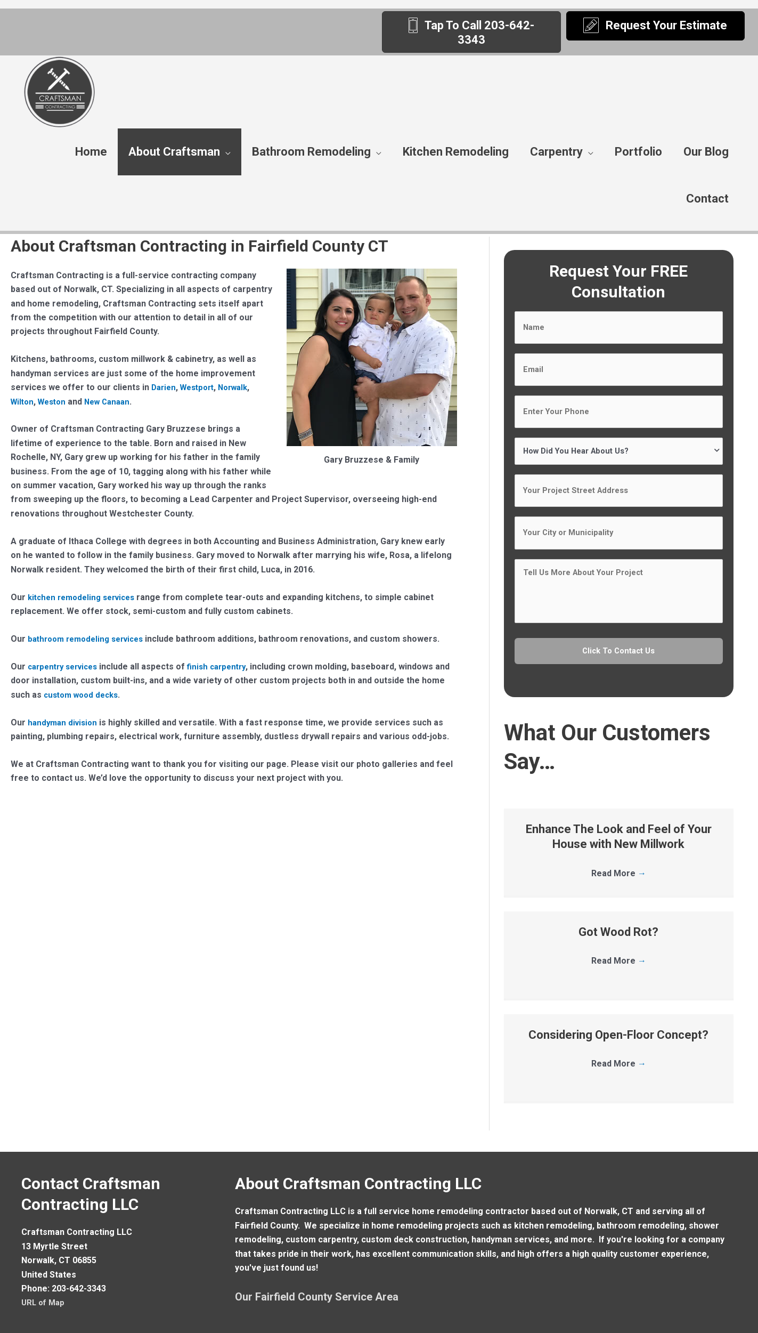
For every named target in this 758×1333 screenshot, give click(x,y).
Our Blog (706, 151)
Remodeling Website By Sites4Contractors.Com (573, 1319)
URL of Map (44, 1273)
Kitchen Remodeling (456, 151)
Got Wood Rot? (618, 902)
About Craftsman (174, 151)
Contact (707, 198)
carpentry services (66, 666)
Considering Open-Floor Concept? (618, 1005)
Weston (55, 402)
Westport (201, 387)
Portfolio (638, 151)
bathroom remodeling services (90, 639)
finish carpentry (226, 666)
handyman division (64, 722)
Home (91, 151)
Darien (164, 387)
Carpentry (556, 151)
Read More (618, 844)
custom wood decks (109, 695)
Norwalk (240, 387)
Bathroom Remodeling (311, 151)
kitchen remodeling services (86, 597)
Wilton (23, 402)
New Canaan (114, 402)
